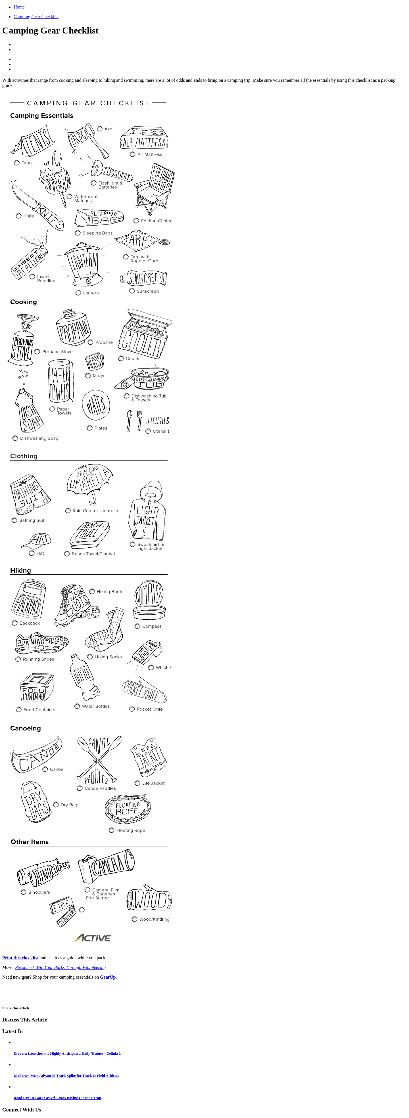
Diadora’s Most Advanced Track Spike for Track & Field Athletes (66, 1075)
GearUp (108, 977)
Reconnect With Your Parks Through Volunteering (60, 967)
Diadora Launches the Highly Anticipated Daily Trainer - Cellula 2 (67, 1053)
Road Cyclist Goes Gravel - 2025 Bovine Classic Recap (57, 1098)
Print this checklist (20, 957)
